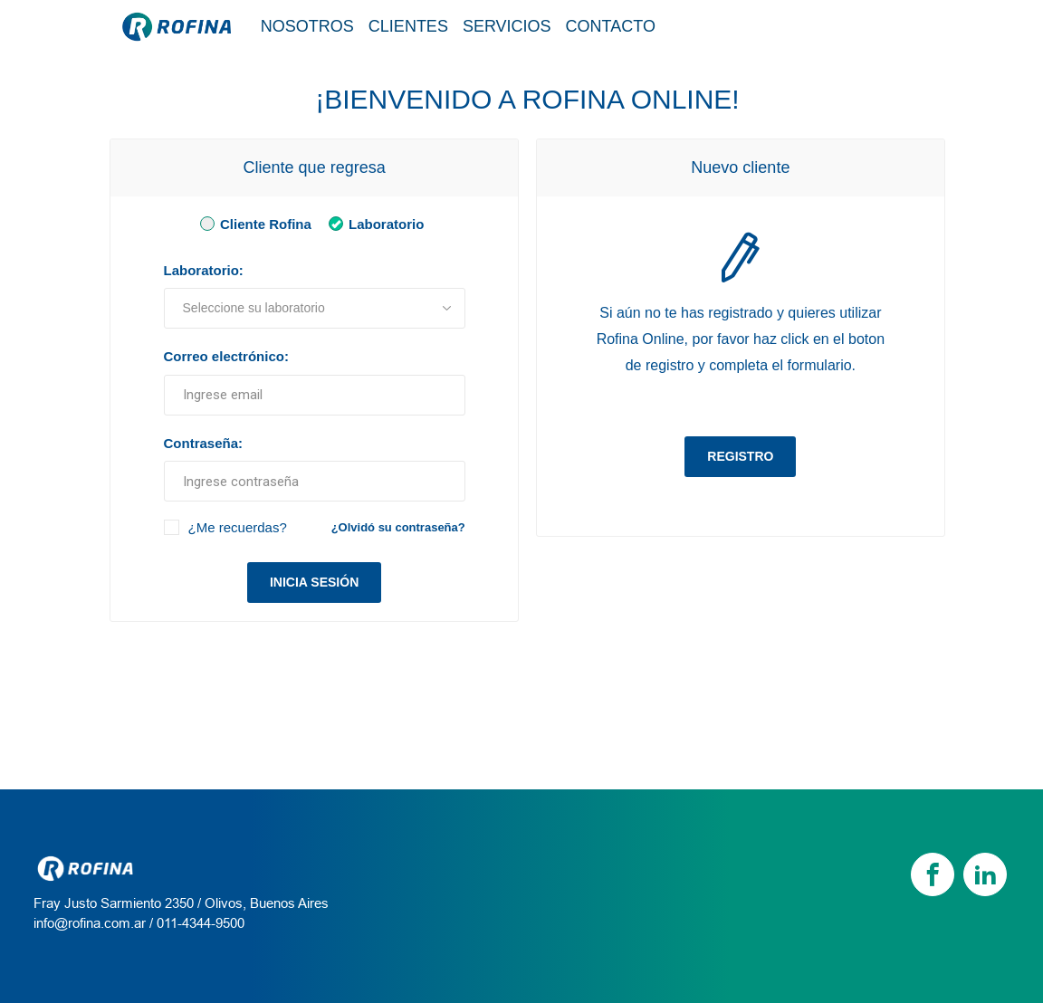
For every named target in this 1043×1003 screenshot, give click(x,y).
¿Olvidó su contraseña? (398, 527)
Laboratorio (373, 223)
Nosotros (307, 26)
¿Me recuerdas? (237, 527)
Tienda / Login (850, 25)
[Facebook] (932, 874)
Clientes (408, 26)
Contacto (610, 26)
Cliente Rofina (252, 223)
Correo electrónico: (226, 356)
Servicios (507, 26)
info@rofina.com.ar (89, 923)
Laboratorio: (204, 270)
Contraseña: (204, 443)
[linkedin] (985, 874)
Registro (740, 456)
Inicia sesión (314, 582)
